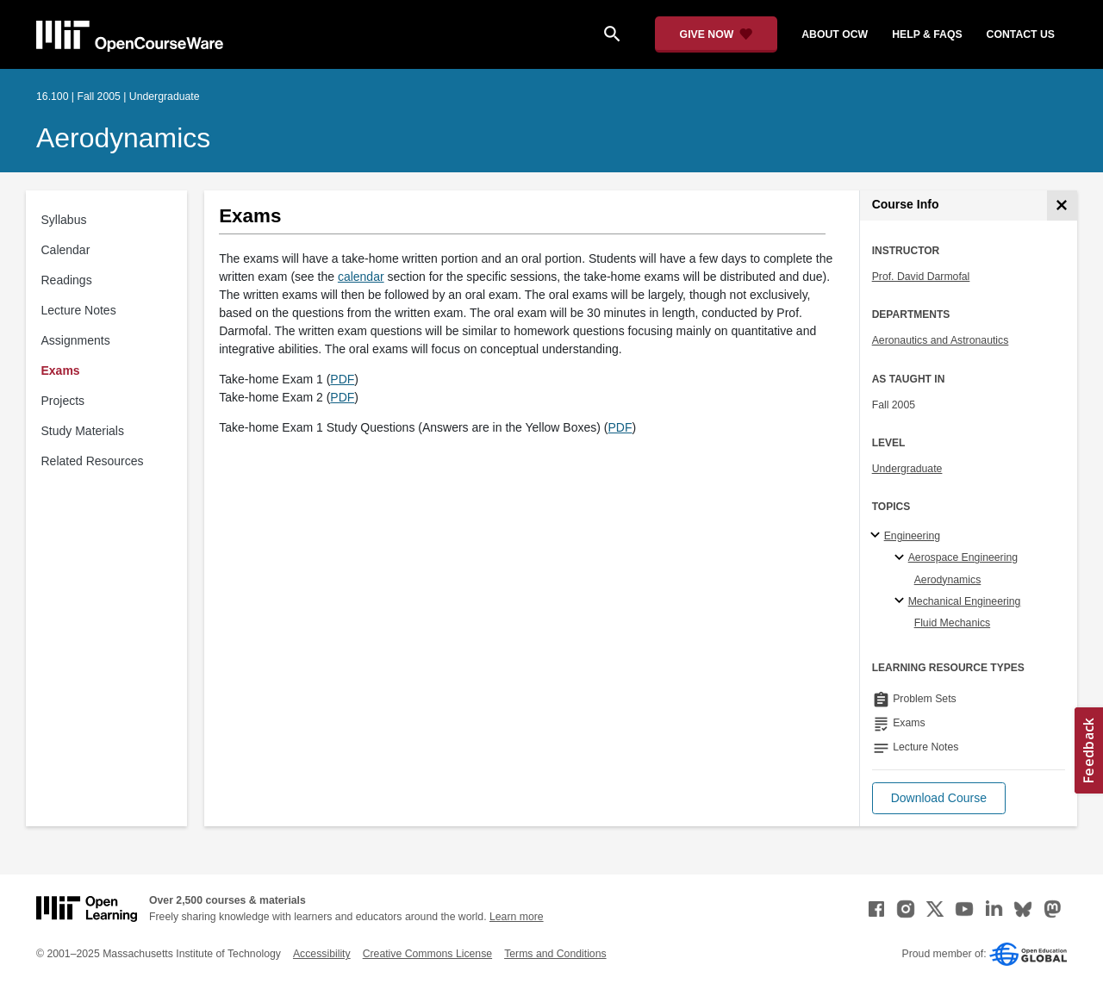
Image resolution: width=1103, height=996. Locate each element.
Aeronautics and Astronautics (940, 340)
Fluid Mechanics (952, 623)
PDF (342, 379)
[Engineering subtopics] (877, 536)
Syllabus (64, 220)
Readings (66, 280)
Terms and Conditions (555, 954)
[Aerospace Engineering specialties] (901, 558)
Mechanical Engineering (964, 601)
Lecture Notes (78, 310)
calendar (361, 276)
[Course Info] (1062, 205)
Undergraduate (907, 469)
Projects (63, 401)
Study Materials (82, 431)
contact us (1021, 34)
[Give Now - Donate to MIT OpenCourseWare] (716, 34)
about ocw (834, 34)
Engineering (912, 536)
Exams (60, 370)
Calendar (65, 250)
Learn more (516, 917)
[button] (939, 798)
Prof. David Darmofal (921, 277)
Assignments (75, 340)
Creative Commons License (427, 954)
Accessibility (322, 954)
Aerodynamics (123, 137)
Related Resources (92, 461)
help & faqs (927, 34)
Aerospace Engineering (963, 557)
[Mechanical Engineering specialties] (901, 601)
